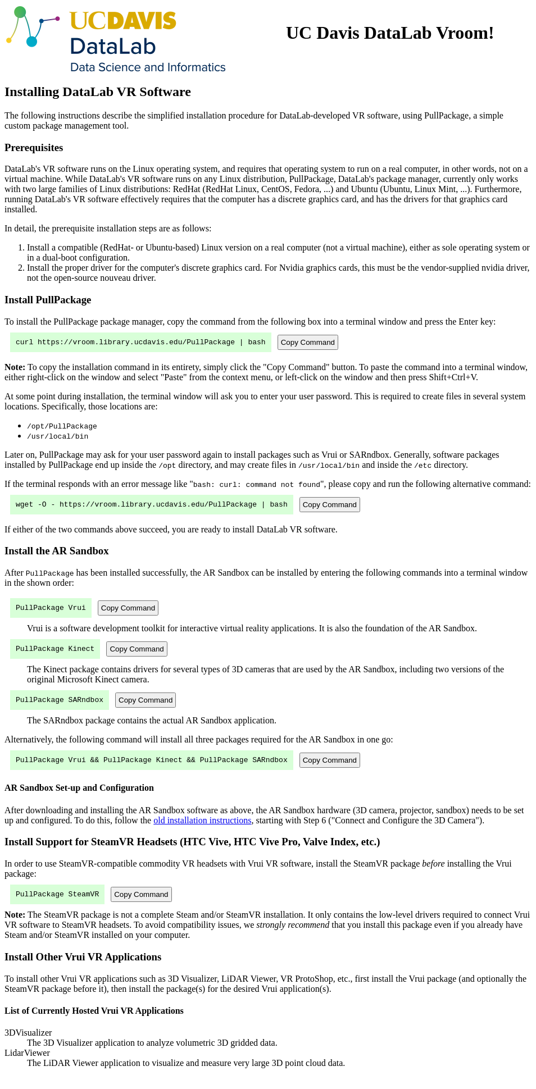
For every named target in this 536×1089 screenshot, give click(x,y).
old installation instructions (202, 830)
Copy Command (308, 343)
